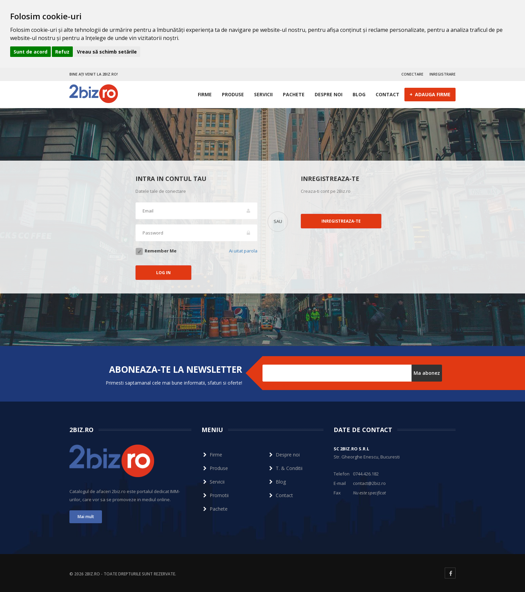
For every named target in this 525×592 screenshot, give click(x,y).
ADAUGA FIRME (430, 94)
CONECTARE (412, 74)
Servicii (263, 94)
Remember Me (160, 251)
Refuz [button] (62, 51)
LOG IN (163, 272)
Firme (205, 94)
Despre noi (328, 94)
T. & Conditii (285, 468)
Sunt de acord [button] (30, 51)
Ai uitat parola (243, 251)
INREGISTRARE (442, 74)
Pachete (293, 94)
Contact (387, 94)
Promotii (215, 495)
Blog (359, 94)
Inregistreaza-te (341, 221)
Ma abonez (427, 373)
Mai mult (86, 516)
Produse (233, 94)
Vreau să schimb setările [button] (107, 51)
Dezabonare (276, 385)
